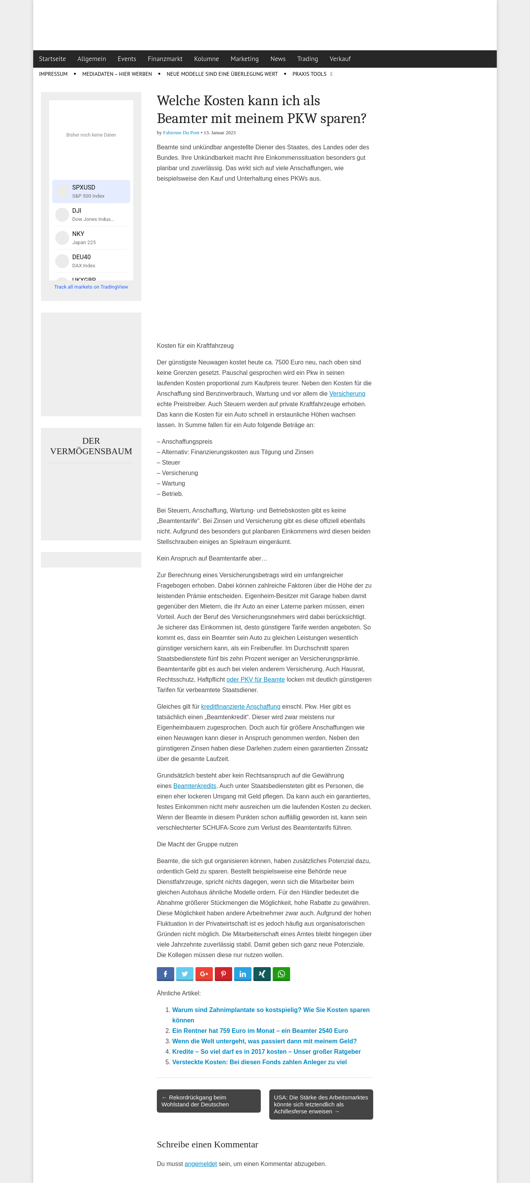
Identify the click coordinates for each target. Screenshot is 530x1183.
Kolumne (206, 59)
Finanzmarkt (165, 59)
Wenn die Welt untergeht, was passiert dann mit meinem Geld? (264, 1041)
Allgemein (92, 59)
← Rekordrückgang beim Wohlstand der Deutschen (195, 1101)
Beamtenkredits (194, 786)
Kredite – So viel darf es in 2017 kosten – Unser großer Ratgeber (266, 1051)
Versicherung (347, 393)
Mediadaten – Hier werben (117, 73)
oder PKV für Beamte (256, 679)
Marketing (245, 59)
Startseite (52, 59)
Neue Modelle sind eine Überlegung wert (222, 73)
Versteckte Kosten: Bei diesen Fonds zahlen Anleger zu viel (259, 1062)
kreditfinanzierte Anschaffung (240, 706)
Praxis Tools (309, 73)
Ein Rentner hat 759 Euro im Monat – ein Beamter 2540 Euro (260, 1030)
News (278, 59)
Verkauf (340, 59)
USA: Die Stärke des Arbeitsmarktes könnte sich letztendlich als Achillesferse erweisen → (321, 1104)
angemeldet (201, 1164)
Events (127, 59)
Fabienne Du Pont (181, 132)
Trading (307, 59)
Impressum (53, 73)
